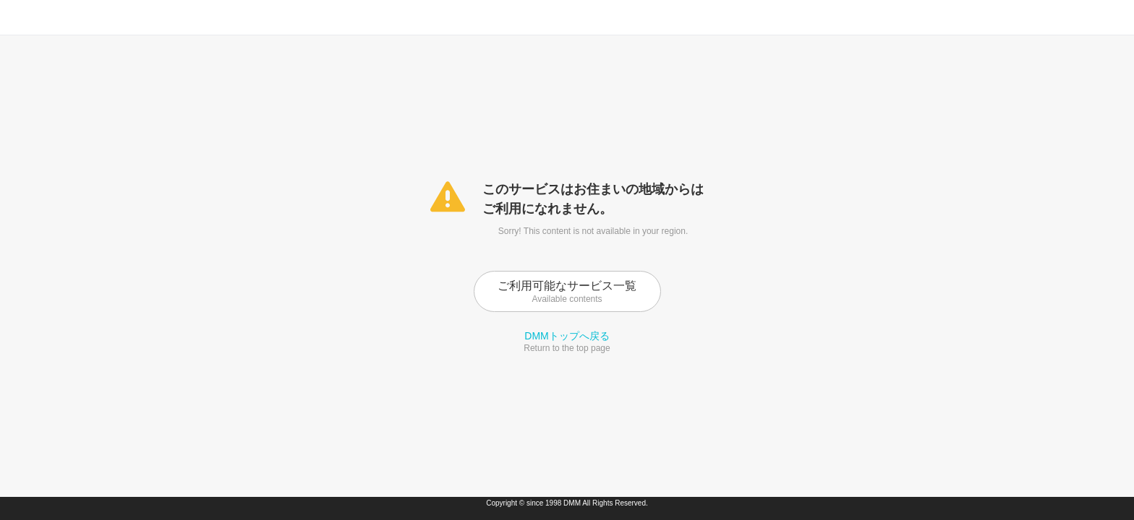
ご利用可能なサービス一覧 (567, 292)
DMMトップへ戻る (566, 336)
